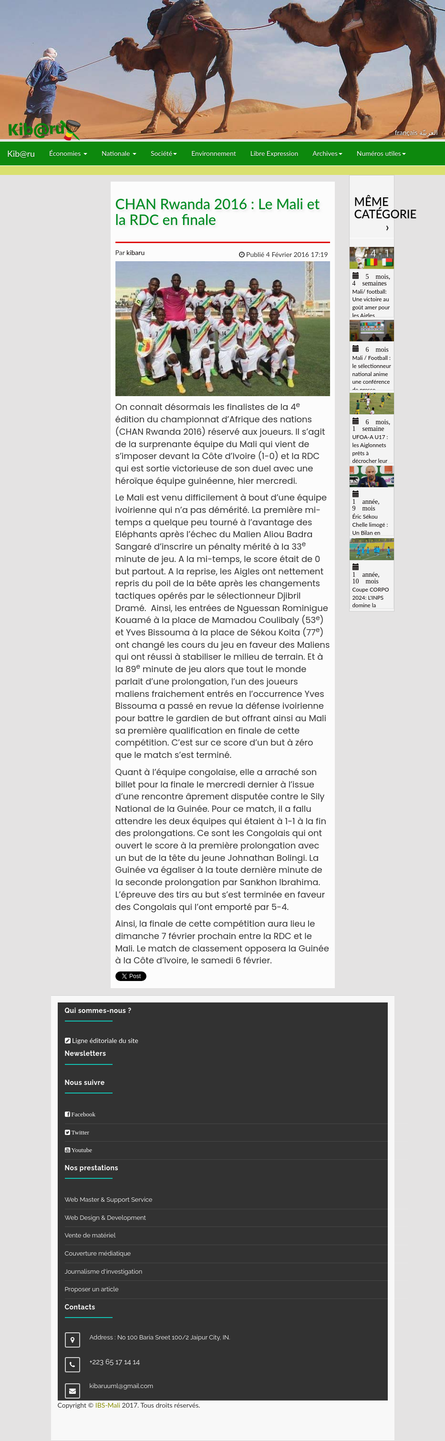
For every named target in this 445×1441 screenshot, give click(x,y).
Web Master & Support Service (109, 1199)
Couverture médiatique (98, 1253)
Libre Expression (274, 153)
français (407, 132)
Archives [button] (327, 153)
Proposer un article (92, 1289)
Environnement (213, 153)
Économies (68, 153)
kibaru (134, 252)
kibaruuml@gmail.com (122, 1386)
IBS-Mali (107, 1405)
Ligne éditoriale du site (101, 1040)
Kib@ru (21, 153)
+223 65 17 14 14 (115, 1362)
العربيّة (428, 132)
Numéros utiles (381, 153)
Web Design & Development (105, 1217)
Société (164, 153)
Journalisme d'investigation (104, 1271)
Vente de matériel (90, 1235)
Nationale (119, 153)
